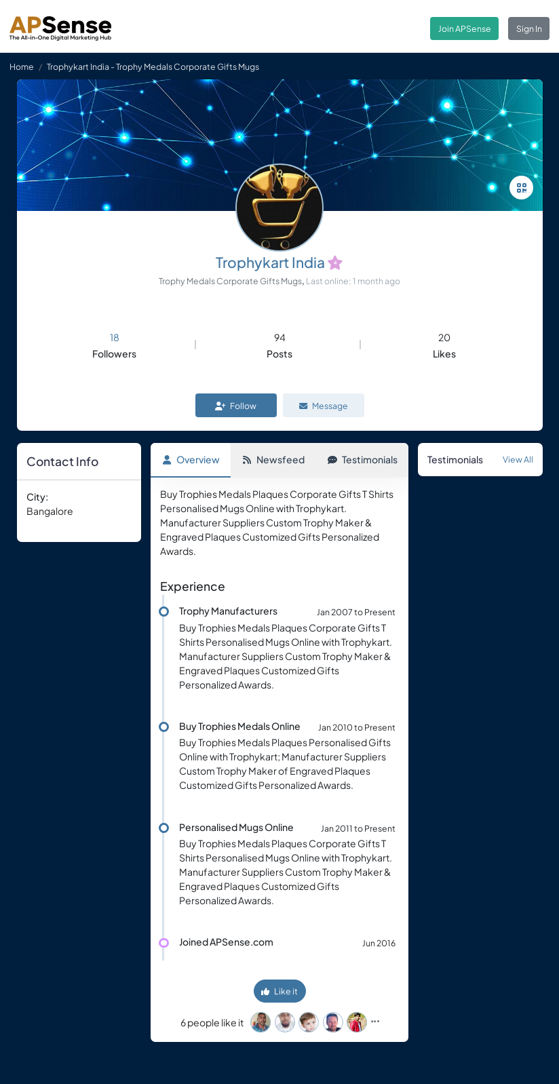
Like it (279, 991)
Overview (191, 459)
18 (114, 337)
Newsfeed (273, 459)
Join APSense (464, 28)
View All (518, 459)
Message (323, 405)
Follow (235, 405)
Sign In (529, 28)
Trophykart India (270, 262)
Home (21, 66)
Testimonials (363, 459)
